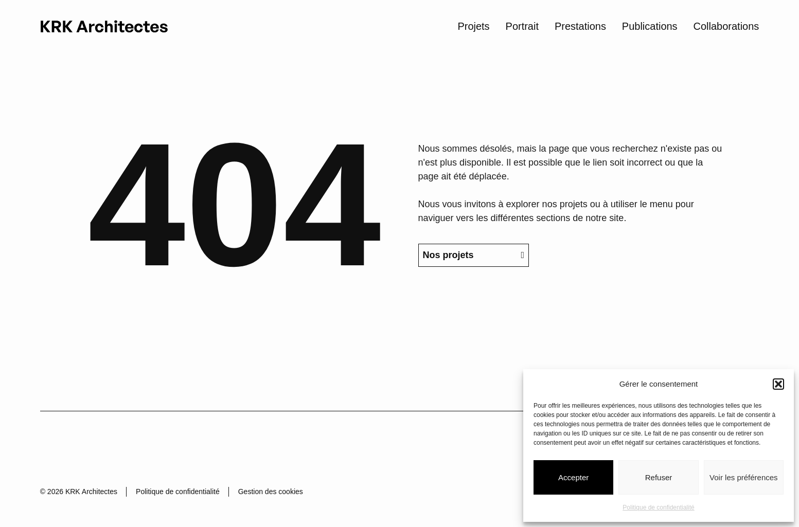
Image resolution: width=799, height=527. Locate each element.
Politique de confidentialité (658, 507)
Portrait (522, 25)
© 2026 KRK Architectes (78, 491)
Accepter (573, 477)
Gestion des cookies (270, 491)
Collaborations (726, 25)
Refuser (658, 477)
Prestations (580, 25)
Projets (473, 25)
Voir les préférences (743, 477)
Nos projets (473, 282)
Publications (650, 25)
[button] (778, 384)
